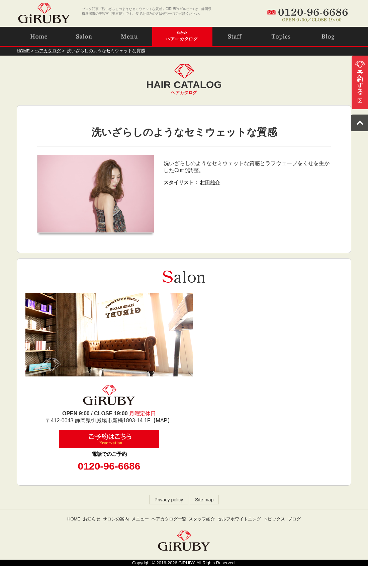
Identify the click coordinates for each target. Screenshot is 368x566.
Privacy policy (169, 499)
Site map (204, 499)
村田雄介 (210, 182)
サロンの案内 (116, 518)
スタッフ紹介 (202, 518)
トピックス (274, 518)
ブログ (294, 518)
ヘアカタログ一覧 (169, 518)
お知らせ (91, 518)
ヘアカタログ (48, 50)
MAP (162, 420)
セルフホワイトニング (239, 518)
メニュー (140, 518)
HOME (73, 518)
